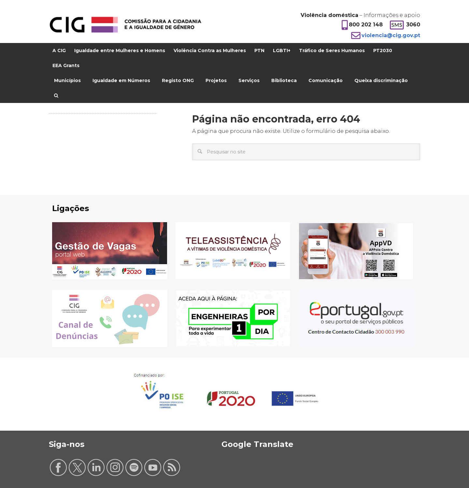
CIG (125, 25)
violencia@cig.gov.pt (391, 35)
